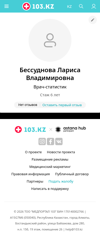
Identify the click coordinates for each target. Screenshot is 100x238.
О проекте (33, 152)
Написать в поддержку (50, 188)
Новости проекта (61, 152)
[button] (6, 6)
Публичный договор (71, 174)
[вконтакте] (59, 141)
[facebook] (50, 141)
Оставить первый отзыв (62, 105)
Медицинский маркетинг (50, 166)
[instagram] (42, 141)
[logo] (38, 6)
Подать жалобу (60, 181)
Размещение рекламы (50, 159)
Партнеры (35, 181)
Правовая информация (30, 174)
